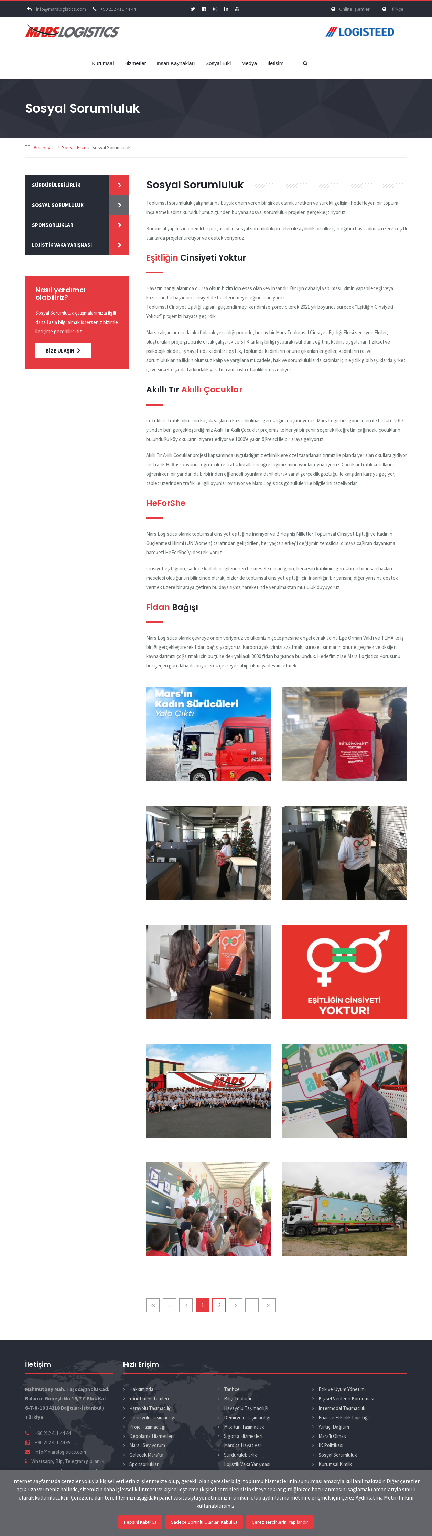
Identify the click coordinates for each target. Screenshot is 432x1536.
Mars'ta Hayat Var (242, 1445)
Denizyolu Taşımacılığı (152, 1417)
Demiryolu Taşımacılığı (247, 1417)
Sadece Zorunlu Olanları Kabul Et (204, 1522)
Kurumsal (103, 63)
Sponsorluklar (52, 225)
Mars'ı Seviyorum (147, 1445)
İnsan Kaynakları (175, 63)
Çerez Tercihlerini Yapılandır (280, 1522)
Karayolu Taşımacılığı (151, 1408)
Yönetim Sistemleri (149, 1398)
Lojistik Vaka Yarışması (62, 245)
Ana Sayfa (44, 147)
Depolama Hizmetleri (151, 1436)
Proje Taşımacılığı (147, 1426)
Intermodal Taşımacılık (341, 1408)
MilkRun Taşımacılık (244, 1426)
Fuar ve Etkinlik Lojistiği (343, 1417)
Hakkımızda (141, 1389)
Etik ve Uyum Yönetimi (342, 1389)
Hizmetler (135, 63)
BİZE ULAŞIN (63, 350)
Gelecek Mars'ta (146, 1455)
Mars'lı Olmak (332, 1436)
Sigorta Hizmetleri (243, 1436)
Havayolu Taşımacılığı (246, 1408)
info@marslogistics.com (55, 9)
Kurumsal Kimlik (335, 1464)
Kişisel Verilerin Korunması (346, 1398)
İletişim (275, 63)
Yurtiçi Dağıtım (333, 1426)
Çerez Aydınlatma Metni (369, 1497)
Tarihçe (232, 1389)
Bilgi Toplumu (238, 1398)
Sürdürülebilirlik (56, 185)
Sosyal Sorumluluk (58, 205)
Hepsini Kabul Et (140, 1522)
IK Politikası (330, 1445)
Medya (249, 63)
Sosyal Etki (218, 63)
